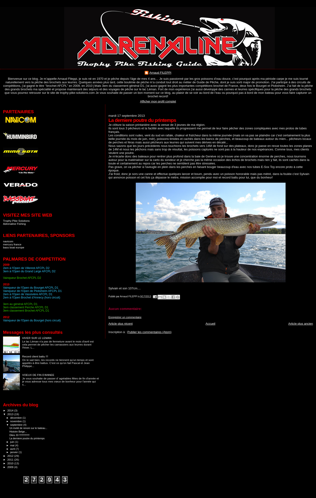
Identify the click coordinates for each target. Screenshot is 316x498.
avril (13, 448)
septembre (16, 424)
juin (12, 441)
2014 (10, 410)
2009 (10, 467)
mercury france (12, 244)
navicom (8, 241)
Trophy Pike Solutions (16, 220)
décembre (16, 417)
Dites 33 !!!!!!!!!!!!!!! (19, 435)
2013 (10, 414)
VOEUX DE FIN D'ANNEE (38, 374)
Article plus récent (120, 323)
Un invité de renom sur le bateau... (28, 428)
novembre (16, 421)
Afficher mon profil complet (158, 101)
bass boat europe (13, 247)
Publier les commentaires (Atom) (149, 332)
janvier (14, 452)
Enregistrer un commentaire (124, 317)
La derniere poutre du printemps (27, 438)
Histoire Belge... (18, 431)
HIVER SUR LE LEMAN (36, 337)
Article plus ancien (300, 323)
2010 (10, 463)
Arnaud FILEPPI (160, 72)
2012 (10, 455)
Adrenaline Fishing (14, 223)
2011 (10, 459)
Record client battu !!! (35, 356)
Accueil (210, 323)
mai (12, 445)
